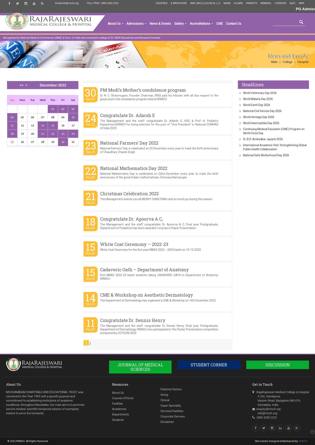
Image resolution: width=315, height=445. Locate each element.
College (287, 62)
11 (12, 125)
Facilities (117, 403)
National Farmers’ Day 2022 (129, 143)
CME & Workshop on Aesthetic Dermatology (146, 295)
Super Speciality (171, 405)
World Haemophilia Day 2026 (261, 123)
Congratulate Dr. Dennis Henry (132, 320)
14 (42, 125)
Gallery (180, 24)
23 (62, 134)
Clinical (165, 400)
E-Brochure (179, 3)
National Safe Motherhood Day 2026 (266, 155)
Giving (164, 394)
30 (62, 142)
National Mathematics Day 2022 (133, 168)
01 (52, 109)
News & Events (160, 24)
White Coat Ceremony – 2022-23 (134, 244)
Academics (119, 409)
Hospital (303, 62)
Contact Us (233, 24)
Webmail (265, 3)
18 (12, 134)
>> (25, 91)
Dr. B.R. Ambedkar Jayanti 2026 (263, 139)
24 (73, 134)
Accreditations (201, 24)
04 (12, 117)
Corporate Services (173, 416)
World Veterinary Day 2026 (260, 93)
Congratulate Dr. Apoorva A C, (131, 219)
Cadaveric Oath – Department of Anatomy (144, 269)
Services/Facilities (172, 411)
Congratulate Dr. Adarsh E (127, 115)
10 (73, 117)
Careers (280, 3)
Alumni (238, 3)
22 (52, 134)
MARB (226, 3)
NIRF (301, 3)
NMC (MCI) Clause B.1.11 (205, 3)
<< (21, 85)
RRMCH (303, 441)
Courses (161, 3)
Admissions (136, 24)
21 (42, 134)
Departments (120, 414)
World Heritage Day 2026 (258, 117)
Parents (251, 3)
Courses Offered (122, 398)
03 (73, 109)
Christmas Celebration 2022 (129, 193)
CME (219, 24)
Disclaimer (167, 421)
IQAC (293, 3)
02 (62, 109)
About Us (115, 24)
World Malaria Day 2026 (258, 99)
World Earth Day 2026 (256, 105)
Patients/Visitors (171, 389)
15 (52, 125)
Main (274, 62)
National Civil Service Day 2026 (262, 111)
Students (118, 419)
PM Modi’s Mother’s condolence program (143, 90)
